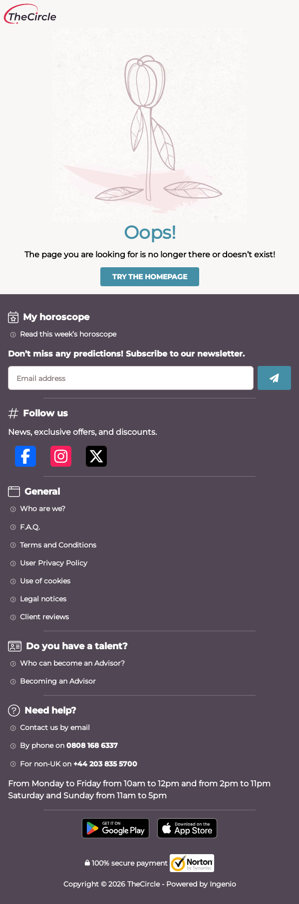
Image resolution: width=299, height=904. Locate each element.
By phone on (69, 745)
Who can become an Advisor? (72, 663)
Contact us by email (55, 727)
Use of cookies (45, 581)
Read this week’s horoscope (68, 334)
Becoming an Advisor (58, 681)
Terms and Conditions (58, 545)
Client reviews (44, 617)
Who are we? (42, 509)
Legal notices (43, 599)
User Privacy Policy (53, 563)
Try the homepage (149, 276)
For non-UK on (78, 764)
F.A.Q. (30, 527)
